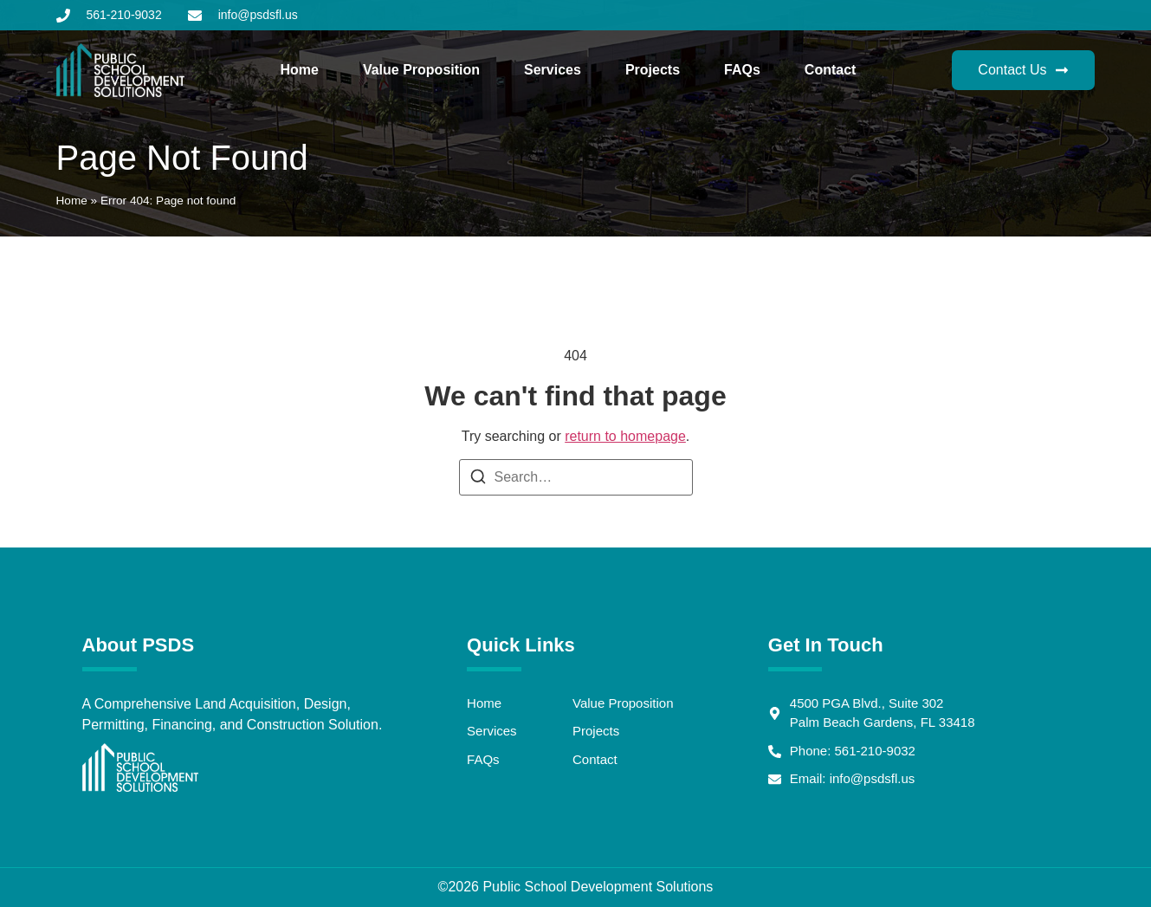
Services (552, 69)
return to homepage (625, 436)
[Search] (478, 479)
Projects (652, 69)
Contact (831, 69)
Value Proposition (421, 69)
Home (299, 69)
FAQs (742, 69)
